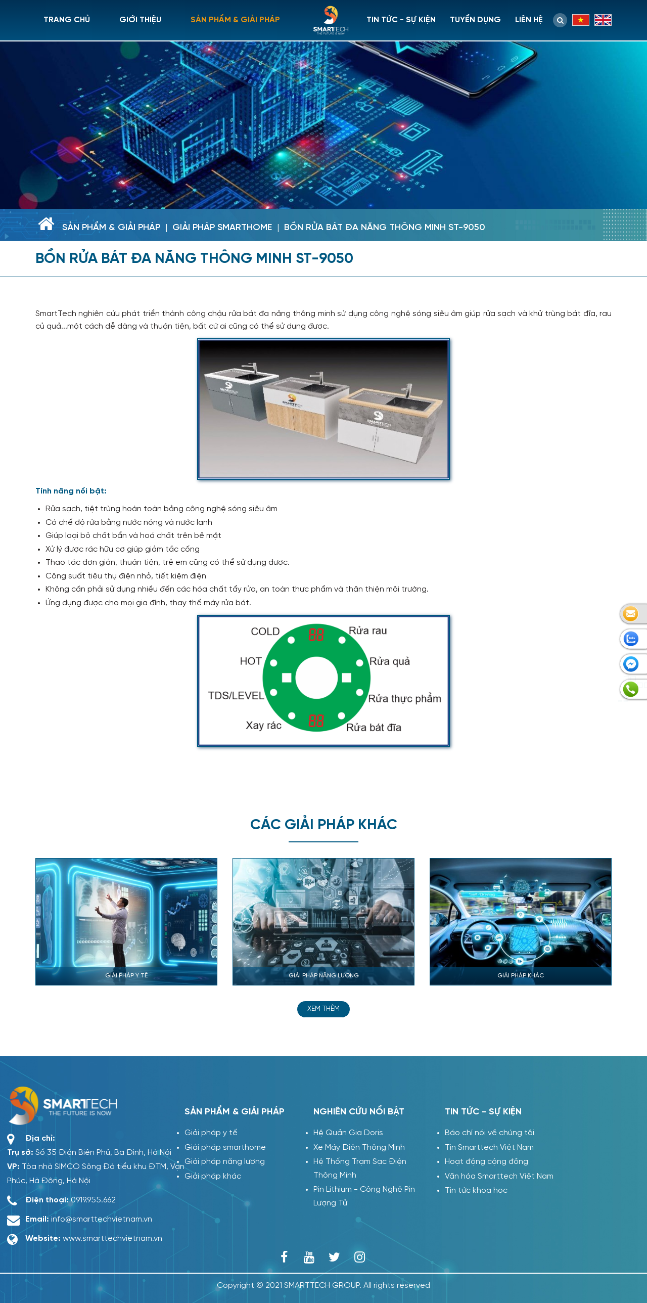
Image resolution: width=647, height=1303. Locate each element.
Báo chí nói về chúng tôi (489, 1133)
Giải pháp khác (210, 1176)
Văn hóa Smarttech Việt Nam (499, 1176)
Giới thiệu (140, 20)
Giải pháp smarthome (222, 228)
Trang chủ (66, 20)
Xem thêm (323, 1009)
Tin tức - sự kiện (401, 20)
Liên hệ (529, 20)
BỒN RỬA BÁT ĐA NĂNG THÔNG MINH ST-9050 (384, 228)
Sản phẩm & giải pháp (235, 20)
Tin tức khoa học (476, 1190)
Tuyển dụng (475, 20)
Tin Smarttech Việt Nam (489, 1147)
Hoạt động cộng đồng (486, 1161)
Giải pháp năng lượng (222, 1161)
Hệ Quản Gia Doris (348, 1133)
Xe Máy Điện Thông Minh (359, 1147)
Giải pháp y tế (208, 1133)
